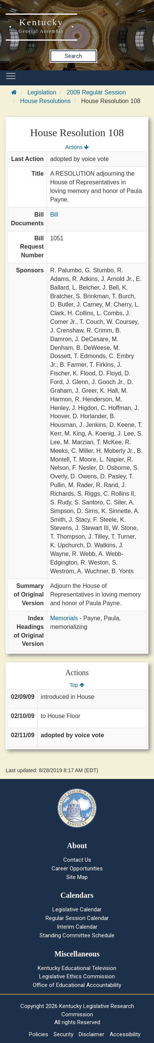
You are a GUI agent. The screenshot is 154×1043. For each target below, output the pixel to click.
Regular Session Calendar (77, 918)
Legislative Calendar (77, 909)
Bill (54, 214)
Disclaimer (91, 1034)
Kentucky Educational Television (77, 968)
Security (63, 1034)
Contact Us (77, 859)
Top (77, 685)
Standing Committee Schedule (77, 935)
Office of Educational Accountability (77, 985)
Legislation (41, 92)
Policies (38, 1034)
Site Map (77, 877)
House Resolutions (45, 101)
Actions (76, 147)
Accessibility (125, 1034)
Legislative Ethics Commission (77, 976)
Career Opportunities (77, 868)
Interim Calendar (77, 926)
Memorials (64, 618)
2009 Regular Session (96, 92)
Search (73, 56)
